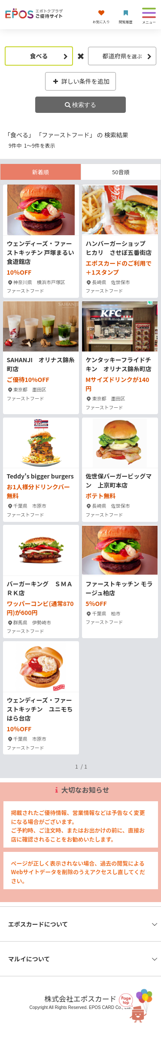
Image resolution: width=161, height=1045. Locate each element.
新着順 (40, 172)
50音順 (120, 172)
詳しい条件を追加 (80, 81)
